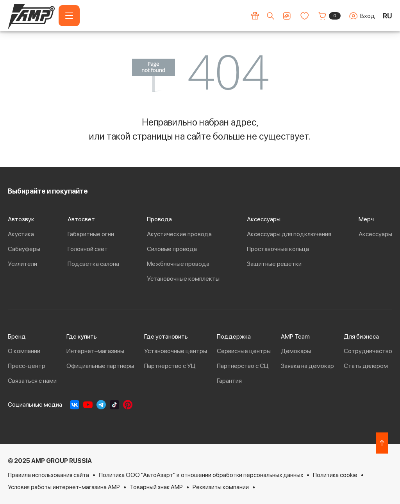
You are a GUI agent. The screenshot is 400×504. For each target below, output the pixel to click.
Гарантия (229, 380)
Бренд (17, 336)
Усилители (22, 263)
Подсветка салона (93, 263)
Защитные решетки (274, 263)
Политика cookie (335, 475)
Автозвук (21, 219)
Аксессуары (263, 219)
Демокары (296, 351)
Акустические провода (179, 234)
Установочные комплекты (183, 278)
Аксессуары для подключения (289, 234)
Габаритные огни (91, 234)
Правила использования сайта (48, 475)
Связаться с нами (32, 380)
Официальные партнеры (100, 365)
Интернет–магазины (95, 351)
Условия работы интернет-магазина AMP (64, 487)
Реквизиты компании (221, 487)
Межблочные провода (178, 263)
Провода (159, 219)
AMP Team (295, 336)
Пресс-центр (26, 365)
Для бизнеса (361, 336)
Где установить (166, 336)
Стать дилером (366, 365)
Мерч (366, 219)
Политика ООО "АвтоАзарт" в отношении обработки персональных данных (201, 475)
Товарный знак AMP (156, 487)
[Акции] (255, 15)
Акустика (21, 234)
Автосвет (81, 219)
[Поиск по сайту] (270, 16)
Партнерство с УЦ (170, 365)
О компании (24, 351)
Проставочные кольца (278, 249)
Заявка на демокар (307, 365)
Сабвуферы (24, 249)
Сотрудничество (368, 351)
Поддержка (234, 336)
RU (387, 16)
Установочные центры (175, 351)
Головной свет (88, 249)
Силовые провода (172, 249)
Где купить (81, 336)
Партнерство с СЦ (243, 365)
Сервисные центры (244, 351)
